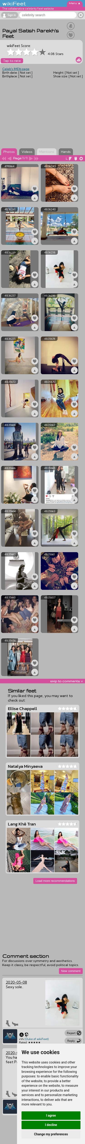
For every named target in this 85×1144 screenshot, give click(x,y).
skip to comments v (66, 681)
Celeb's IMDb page (15, 69)
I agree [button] (51, 1115)
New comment (70, 971)
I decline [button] (51, 1125)
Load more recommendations (55, 881)
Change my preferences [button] (51, 1134)
